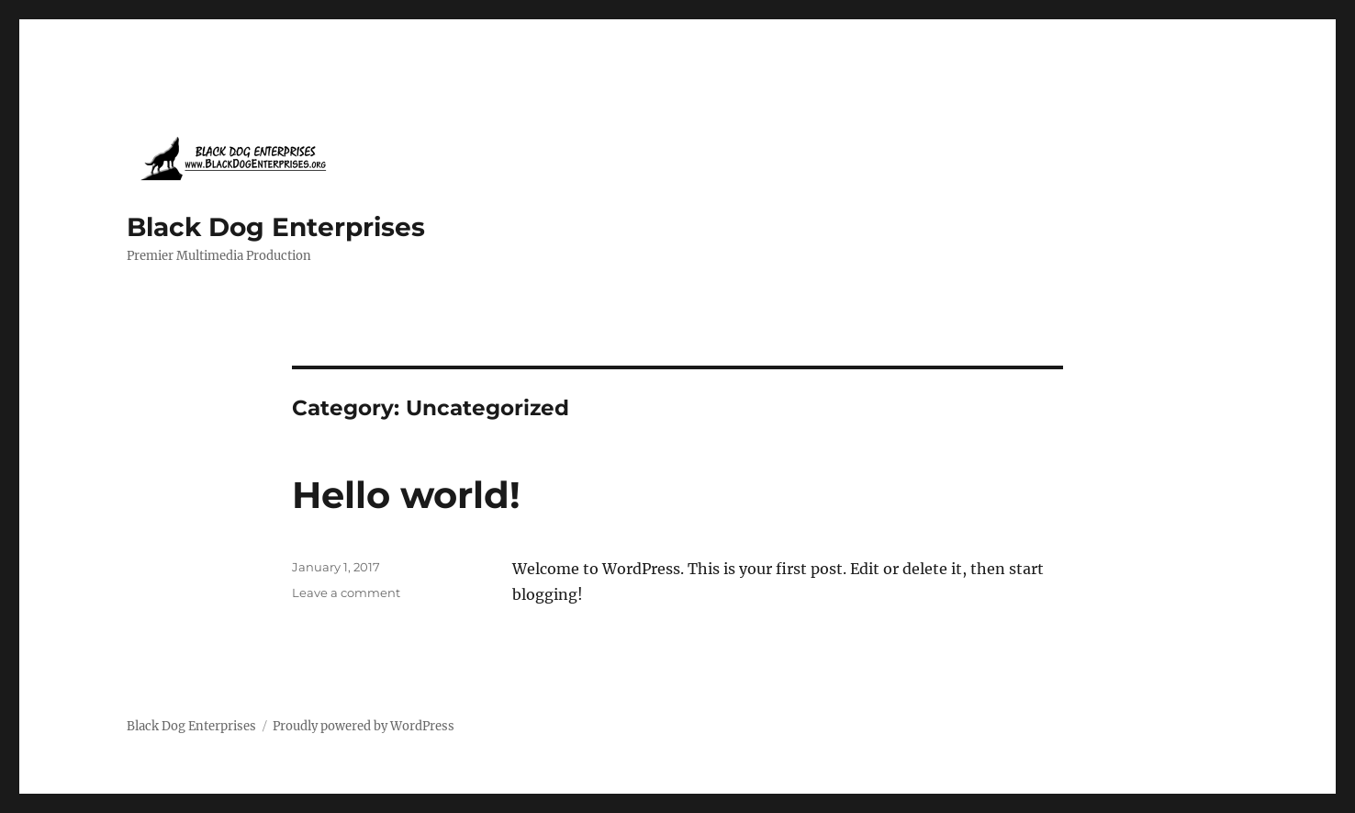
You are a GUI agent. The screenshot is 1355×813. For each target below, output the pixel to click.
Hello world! (406, 494)
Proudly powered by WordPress (363, 726)
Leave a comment (346, 592)
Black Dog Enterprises (276, 227)
